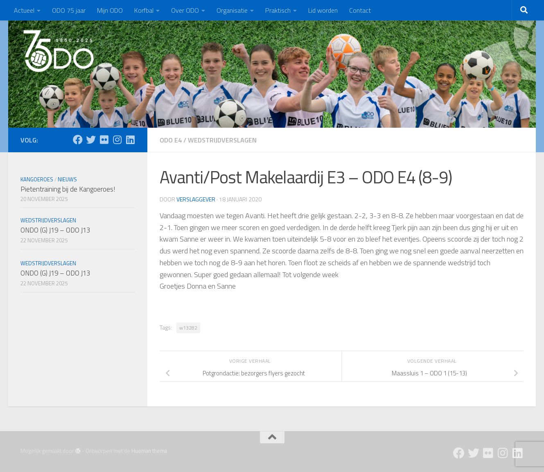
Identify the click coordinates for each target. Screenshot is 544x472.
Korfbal (143, 10)
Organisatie (232, 10)
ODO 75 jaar (69, 10)
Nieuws (67, 179)
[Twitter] (91, 140)
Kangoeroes (36, 179)
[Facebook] (78, 140)
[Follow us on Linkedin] (130, 140)
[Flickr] (104, 140)
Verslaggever (195, 199)
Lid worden (323, 10)
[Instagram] (117, 140)
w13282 (188, 328)
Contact (360, 10)
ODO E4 (171, 140)
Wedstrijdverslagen (222, 140)
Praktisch (278, 10)
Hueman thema (149, 451)
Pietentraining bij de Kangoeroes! (67, 189)
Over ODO (185, 10)
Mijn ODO (110, 10)
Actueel (24, 10)
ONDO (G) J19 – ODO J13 (55, 230)
